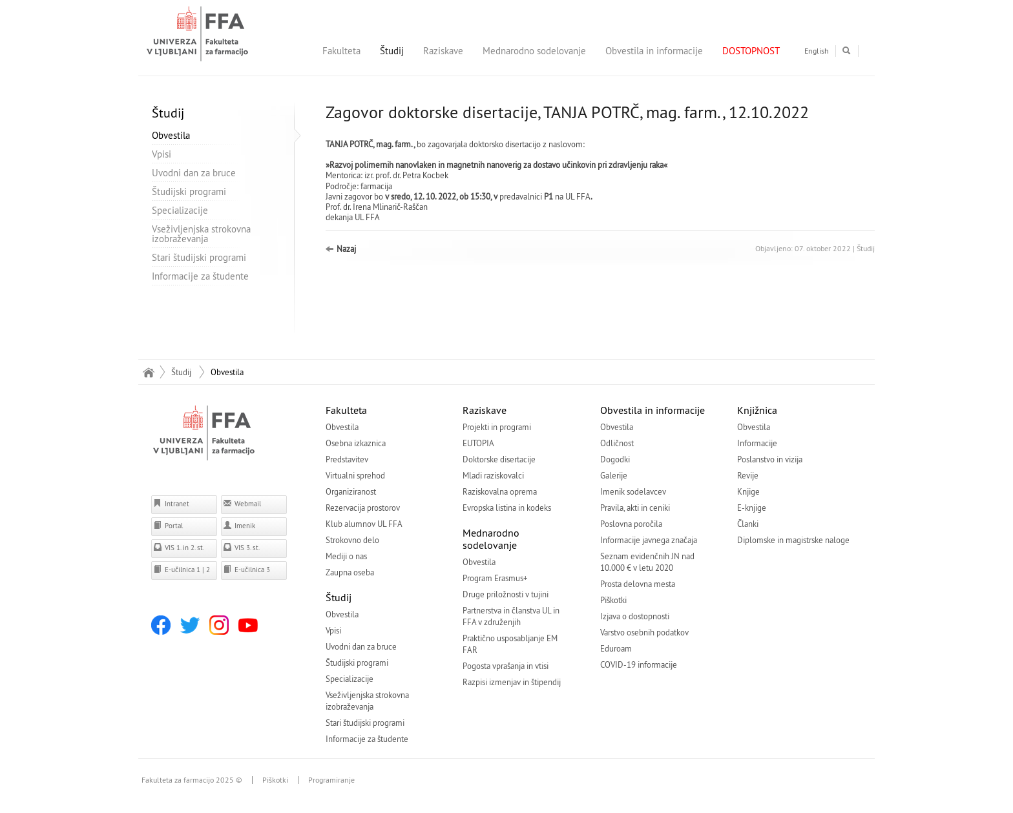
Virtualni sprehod (355, 475)
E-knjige (751, 507)
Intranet (171, 503)
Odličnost (617, 443)
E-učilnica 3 (246, 569)
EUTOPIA (478, 443)
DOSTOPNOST (751, 51)
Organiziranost (351, 491)
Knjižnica (757, 410)
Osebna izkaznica (356, 443)
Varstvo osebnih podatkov (644, 632)
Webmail (242, 503)
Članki (747, 524)
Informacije (757, 443)
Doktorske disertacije (499, 459)
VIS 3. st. (241, 547)
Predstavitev (347, 459)
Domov (148, 372)
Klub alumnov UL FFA (364, 524)
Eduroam (616, 648)
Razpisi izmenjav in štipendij (512, 682)
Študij (392, 51)
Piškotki (613, 600)
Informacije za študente (200, 276)
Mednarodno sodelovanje (534, 51)
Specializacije (180, 210)
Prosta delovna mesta (637, 584)
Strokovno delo (352, 540)
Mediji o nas (346, 556)
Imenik (239, 525)
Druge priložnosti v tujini (505, 594)
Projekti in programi (497, 427)
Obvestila (171, 135)
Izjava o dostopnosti (634, 616)
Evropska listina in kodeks (507, 507)
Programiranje (331, 780)
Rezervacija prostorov (363, 507)
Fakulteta (341, 51)
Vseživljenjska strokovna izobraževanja (201, 234)
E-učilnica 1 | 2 (181, 569)
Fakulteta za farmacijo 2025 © (191, 780)
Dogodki (615, 459)
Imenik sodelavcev (633, 491)
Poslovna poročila (631, 524)
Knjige (748, 491)
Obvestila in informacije (654, 51)
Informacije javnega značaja (648, 540)
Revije (747, 475)
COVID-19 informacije (638, 664)
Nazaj (346, 248)
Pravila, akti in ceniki (635, 507)
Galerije (613, 475)
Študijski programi (189, 191)
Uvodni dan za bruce (194, 173)
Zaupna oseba (350, 572)
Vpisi (161, 154)
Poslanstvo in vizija (769, 459)
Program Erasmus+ (495, 578)
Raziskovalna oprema (500, 491)
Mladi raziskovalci (493, 475)
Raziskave (443, 51)
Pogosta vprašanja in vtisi (505, 666)
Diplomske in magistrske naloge (793, 540)
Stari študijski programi (199, 257)
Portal (168, 525)
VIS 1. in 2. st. (178, 547)
